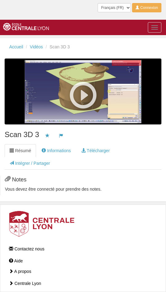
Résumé (20, 150)
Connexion (147, 8)
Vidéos (36, 46)
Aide (16, 260)
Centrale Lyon (25, 283)
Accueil (16, 46)
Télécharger (95, 150)
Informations (56, 150)
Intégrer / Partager (30, 163)
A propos (20, 271)
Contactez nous (26, 248)
